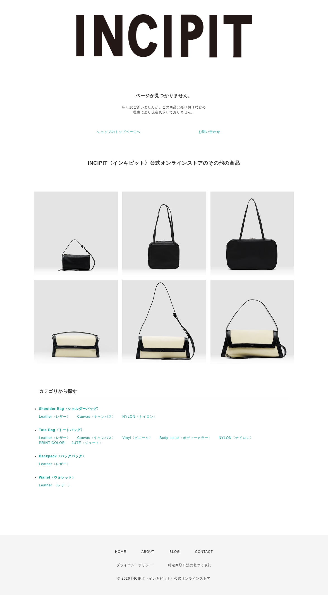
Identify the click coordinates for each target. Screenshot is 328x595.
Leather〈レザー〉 (55, 417)
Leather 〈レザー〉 (55, 485)
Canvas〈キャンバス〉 (96, 417)
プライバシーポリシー (134, 565)
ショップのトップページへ (118, 132)
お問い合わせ (209, 132)
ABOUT (147, 552)
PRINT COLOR (52, 443)
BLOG (174, 552)
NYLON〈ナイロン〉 (140, 417)
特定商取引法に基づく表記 (190, 565)
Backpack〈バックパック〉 (62, 456)
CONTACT (204, 552)
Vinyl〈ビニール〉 (138, 438)
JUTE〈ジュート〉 (87, 443)
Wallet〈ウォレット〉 (57, 477)
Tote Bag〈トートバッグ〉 (61, 430)
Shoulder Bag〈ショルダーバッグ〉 (69, 409)
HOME (120, 552)
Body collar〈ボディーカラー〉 (186, 438)
